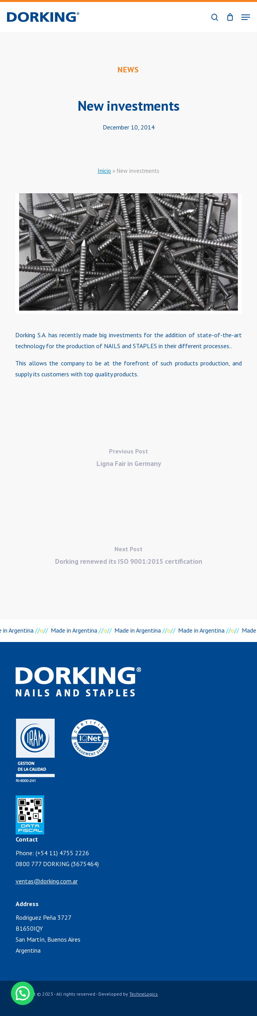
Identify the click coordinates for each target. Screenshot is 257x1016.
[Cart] (229, 17)
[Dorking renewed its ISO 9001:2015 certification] (128, 557)
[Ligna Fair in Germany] (128, 460)
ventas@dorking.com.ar (47, 881)
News (128, 70)
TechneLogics (143, 994)
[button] (245, 17)
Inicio (104, 170)
